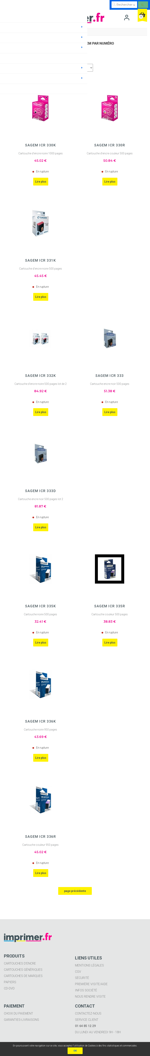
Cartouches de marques (23, 976)
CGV (78, 971)
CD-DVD (9, 988)
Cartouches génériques (23, 970)
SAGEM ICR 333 (109, 375)
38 (110, 621)
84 (40, 391)
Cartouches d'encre (20, 963)
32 (40, 621)
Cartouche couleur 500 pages (109, 614)
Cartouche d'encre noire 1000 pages (40, 153)
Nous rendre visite (90, 996)
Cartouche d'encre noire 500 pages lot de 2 (40, 383)
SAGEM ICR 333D (40, 491)
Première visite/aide (91, 984)
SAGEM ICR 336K (40, 721)
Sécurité (82, 978)
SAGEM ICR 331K (40, 260)
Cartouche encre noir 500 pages (109, 383)
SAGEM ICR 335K (40, 606)
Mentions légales (89, 965)
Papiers (10, 982)
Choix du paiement (18, 1013)
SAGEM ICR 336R (40, 836)
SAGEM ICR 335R (109, 606)
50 (109, 161)
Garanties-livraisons (21, 1020)
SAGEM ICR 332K (40, 375)
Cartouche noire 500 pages (40, 614)
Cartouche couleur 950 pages (40, 844)
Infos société (86, 990)
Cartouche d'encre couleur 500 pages (110, 153)
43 (40, 737)
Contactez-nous (88, 1013)
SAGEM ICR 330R (109, 145)
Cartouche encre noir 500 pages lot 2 (40, 499)
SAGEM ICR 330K (40, 145)
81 (40, 506)
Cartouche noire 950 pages (40, 729)
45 (40, 161)
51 (109, 391)
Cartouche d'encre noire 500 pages (40, 268)
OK (75, 1050)
